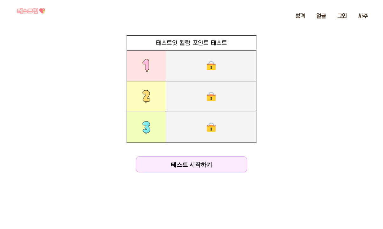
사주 (363, 16)
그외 (342, 16)
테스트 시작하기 (191, 164)
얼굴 (321, 16)
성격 (300, 16)
